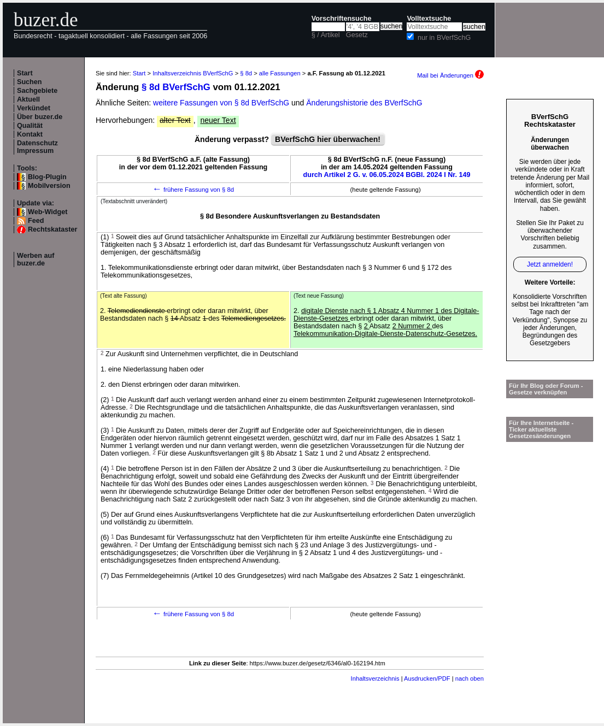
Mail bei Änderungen (450, 75)
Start (25, 73)
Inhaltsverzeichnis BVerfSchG (193, 73)
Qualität (30, 125)
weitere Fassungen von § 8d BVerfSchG (221, 102)
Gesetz (357, 35)
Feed (36, 221)
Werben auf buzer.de (35, 259)
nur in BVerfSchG (444, 38)
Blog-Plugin (47, 177)
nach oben (469, 678)
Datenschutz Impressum (37, 147)
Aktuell (28, 99)
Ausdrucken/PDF (427, 678)
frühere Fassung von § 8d (193, 189)
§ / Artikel (326, 35)
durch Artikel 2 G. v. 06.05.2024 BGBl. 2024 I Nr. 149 (387, 175)
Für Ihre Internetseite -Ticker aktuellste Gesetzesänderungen (541, 429)
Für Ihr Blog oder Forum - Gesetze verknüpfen (546, 389)
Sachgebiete (37, 91)
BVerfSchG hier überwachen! (327, 139)
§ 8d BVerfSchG (176, 87)
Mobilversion (49, 186)
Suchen (29, 82)
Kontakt (30, 134)
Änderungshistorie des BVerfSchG (364, 102)
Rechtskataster (52, 229)
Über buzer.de (39, 117)
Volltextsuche (429, 18)
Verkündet (33, 108)
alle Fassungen (280, 73)
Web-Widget (47, 212)
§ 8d (246, 73)
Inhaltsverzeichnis (375, 678)
